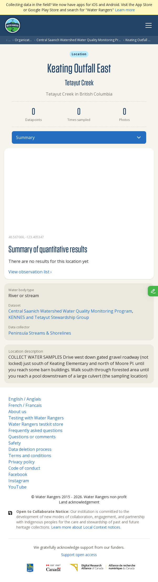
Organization (24, 40)
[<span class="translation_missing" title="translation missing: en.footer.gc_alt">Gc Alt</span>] (53, 568)
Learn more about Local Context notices (85, 527)
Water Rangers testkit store (35, 424)
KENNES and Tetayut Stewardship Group (48, 317)
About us (17, 411)
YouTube (17, 487)
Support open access (79, 554)
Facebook (17, 474)
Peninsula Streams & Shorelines (39, 333)
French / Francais (25, 405)
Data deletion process (29, 449)
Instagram (18, 481)
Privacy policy (21, 462)
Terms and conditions (29, 455)
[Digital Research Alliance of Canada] (102, 568)
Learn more (125, 9)
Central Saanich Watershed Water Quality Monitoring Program (78, 40)
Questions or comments (32, 437)
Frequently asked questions (35, 430)
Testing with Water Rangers (36, 418)
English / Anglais (24, 399)
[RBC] (30, 568)
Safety (14, 443)
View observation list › (30, 272)
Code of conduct (24, 468)
